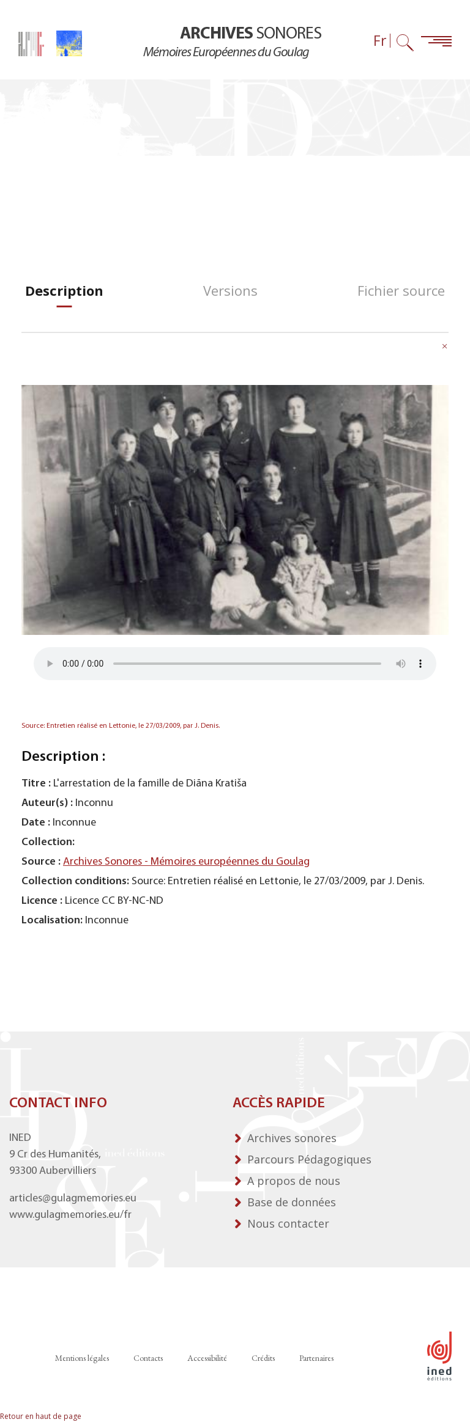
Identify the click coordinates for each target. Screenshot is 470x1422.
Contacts (148, 1357)
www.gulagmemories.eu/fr (70, 1215)
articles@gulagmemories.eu (72, 1198)
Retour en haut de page (40, 1416)
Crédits (263, 1357)
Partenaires (316, 1357)
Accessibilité (207, 1357)
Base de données (291, 1202)
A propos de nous (293, 1180)
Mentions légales (82, 1357)
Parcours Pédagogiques (309, 1159)
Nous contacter (288, 1223)
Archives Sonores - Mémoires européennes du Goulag (186, 862)
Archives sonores (292, 1138)
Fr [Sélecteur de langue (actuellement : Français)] (380, 41)
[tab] (64, 290)
